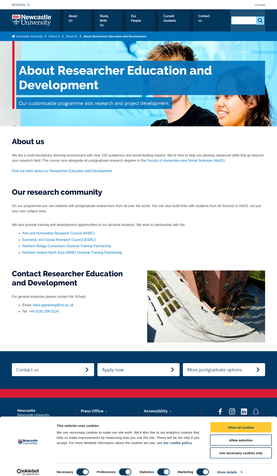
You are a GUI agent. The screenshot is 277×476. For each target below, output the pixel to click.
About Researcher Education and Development (115, 35)
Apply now (113, 369)
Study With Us (126, 21)
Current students (184, 21)
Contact (260, 5)
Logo (32, 20)
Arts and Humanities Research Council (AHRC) (58, 233)
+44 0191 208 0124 (43, 311)
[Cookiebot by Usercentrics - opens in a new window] (28, 467)
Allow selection (241, 435)
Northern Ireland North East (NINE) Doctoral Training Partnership (72, 252)
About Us (99, 21)
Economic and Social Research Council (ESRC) (59, 240)
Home (79, 21)
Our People (154, 21)
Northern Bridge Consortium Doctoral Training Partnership (66, 246)
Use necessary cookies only (241, 448)
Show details (227, 467)
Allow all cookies (241, 423)
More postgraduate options (214, 369)
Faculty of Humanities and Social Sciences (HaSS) (186, 160)
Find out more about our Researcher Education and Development (62, 171)
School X (21, 5)
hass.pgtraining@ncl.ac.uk (53, 305)
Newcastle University (29, 35)
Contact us (215, 21)
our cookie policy (177, 438)
